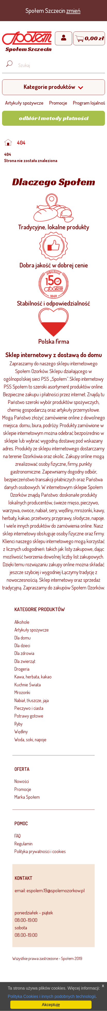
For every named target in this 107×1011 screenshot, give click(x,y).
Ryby (18, 724)
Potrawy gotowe (28, 716)
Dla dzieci (22, 645)
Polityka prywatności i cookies (40, 851)
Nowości (21, 781)
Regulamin (23, 843)
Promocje (58, 102)
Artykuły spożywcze (24, 102)
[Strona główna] (27, 42)
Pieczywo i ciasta (28, 708)
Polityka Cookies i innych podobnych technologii (52, 996)
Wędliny (21, 731)
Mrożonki (22, 692)
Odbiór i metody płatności (53, 118)
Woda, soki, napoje (30, 739)
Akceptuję (51, 1004)
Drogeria (21, 669)
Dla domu (22, 638)
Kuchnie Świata (27, 684)
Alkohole (21, 622)
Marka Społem (27, 797)
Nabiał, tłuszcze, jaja (31, 700)
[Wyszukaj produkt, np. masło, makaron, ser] (57, 65)
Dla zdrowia (24, 653)
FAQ (17, 836)
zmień (73, 10)
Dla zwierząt (24, 661)
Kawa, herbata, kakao (33, 676)
